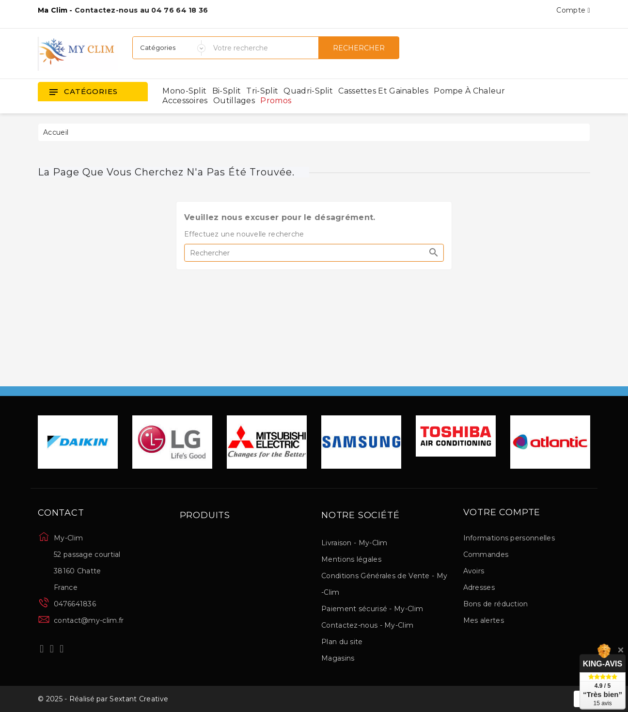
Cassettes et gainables (383, 90)
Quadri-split (308, 90)
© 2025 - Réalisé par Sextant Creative (103, 699)
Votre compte (502, 513)
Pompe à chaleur (469, 90)
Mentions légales (351, 559)
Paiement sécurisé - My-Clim (372, 608)
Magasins (337, 658)
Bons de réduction (495, 604)
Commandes (486, 554)
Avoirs (474, 571)
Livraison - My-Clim (354, 542)
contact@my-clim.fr (89, 620)
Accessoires (184, 100)
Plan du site (342, 641)
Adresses (479, 587)
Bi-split (226, 90)
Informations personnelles (509, 538)
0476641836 (75, 604)
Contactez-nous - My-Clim (367, 625)
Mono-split (184, 90)
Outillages (234, 100)
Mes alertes (483, 620)
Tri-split (262, 90)
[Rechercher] (314, 252)
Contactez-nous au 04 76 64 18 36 (141, 10)
